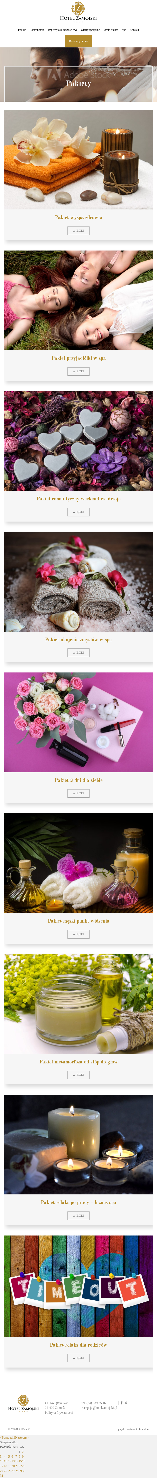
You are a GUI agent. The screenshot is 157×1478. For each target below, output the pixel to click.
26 (9, 1471)
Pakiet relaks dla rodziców (78, 1345)
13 (13, 1461)
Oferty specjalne (90, 29)
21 (17, 1466)
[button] (78, 230)
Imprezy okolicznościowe (62, 29)
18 (5, 1466)
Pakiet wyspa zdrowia (78, 217)
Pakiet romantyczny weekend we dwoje (78, 499)
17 (1, 1466)
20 (13, 1466)
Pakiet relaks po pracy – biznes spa (78, 1202)
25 (5, 1471)
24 (1, 1471)
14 (17, 1461)
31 (1, 1475)
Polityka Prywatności (59, 1412)
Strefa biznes (110, 29)
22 (20, 1466)
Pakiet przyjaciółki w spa (78, 358)
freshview (144, 1429)
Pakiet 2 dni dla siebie (79, 780)
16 (23, 1461)
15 (20, 1461)
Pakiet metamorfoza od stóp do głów (78, 1062)
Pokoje (22, 29)
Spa (124, 29)
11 (5, 1461)
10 (1, 1461)
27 (13, 1471)
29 (20, 1471)
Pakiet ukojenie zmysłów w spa (78, 640)
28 (17, 1471)
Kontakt (134, 29)
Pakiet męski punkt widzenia (79, 921)
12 (9, 1461)
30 (23, 1471)
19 (9, 1466)
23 (23, 1466)
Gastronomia (37, 29)
